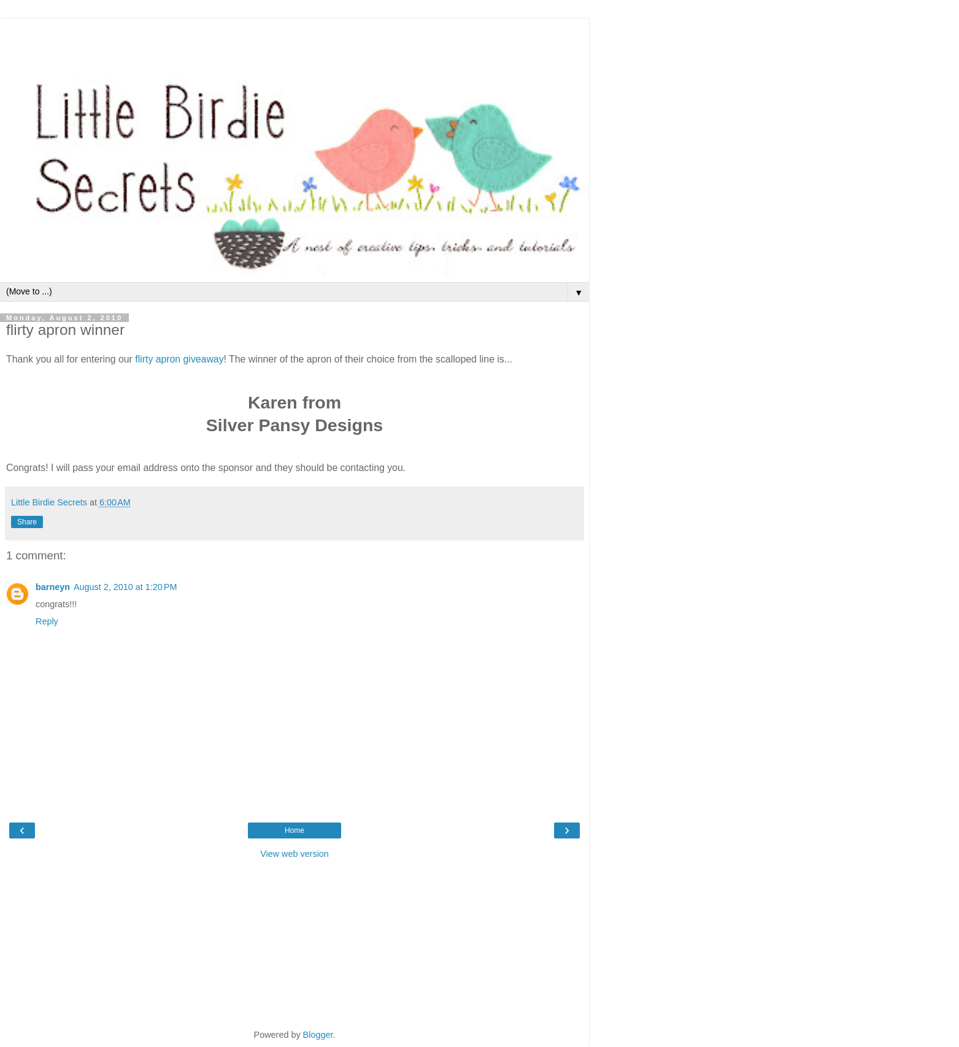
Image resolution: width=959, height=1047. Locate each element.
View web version (294, 854)
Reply (47, 621)
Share (27, 522)
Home (294, 830)
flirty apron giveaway (179, 359)
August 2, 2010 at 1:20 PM (125, 587)
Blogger (318, 1035)
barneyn (53, 587)
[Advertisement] (294, 33)
